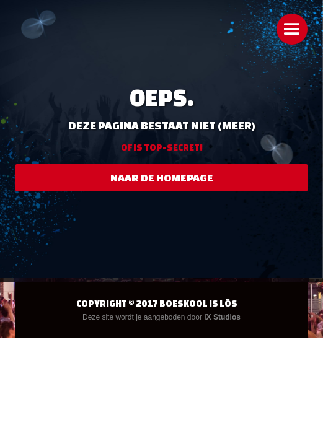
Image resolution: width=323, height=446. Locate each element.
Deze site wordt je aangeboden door (161, 317)
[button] (292, 29)
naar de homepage (161, 177)
